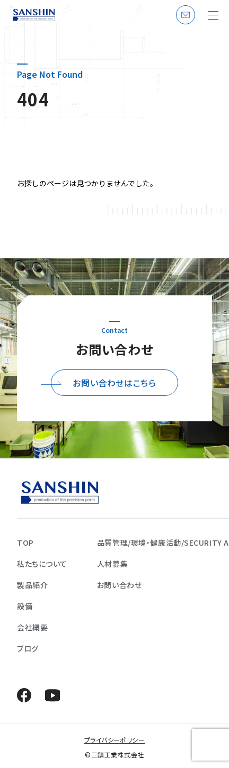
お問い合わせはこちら (114, 382)
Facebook (24, 695)
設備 (24, 606)
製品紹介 (32, 585)
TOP (25, 542)
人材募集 (112, 563)
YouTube (52, 695)
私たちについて (42, 563)
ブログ (28, 648)
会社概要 (32, 627)
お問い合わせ (184, 23)
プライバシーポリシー (114, 739)
